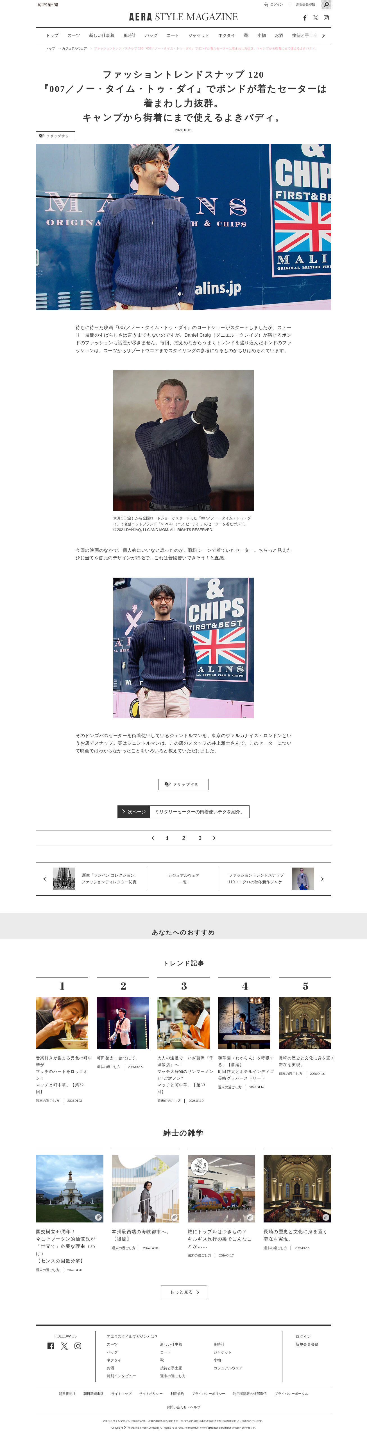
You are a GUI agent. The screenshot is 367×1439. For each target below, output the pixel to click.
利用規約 (177, 1394)
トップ (52, 35)
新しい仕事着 (101, 35)
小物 (261, 35)
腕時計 (129, 35)
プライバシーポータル (291, 1394)
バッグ (151, 35)
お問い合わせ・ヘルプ (183, 1407)
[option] (47, 35)
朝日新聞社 (67, 1394)
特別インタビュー (121, 1376)
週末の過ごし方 (173, 1376)
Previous (153, 838)
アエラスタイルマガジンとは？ (132, 1336)
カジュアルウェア (228, 1368)
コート (173, 35)
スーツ (73, 35)
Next (214, 838)
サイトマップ (121, 1394)
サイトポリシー (151, 1394)
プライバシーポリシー (208, 1394)
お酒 (279, 35)
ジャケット (198, 35)
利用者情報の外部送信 (250, 1394)
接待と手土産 (171, 1368)
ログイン (276, 4)
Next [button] (312, 35)
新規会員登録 (305, 4)
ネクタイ (226, 35)
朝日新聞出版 (93, 1394)
